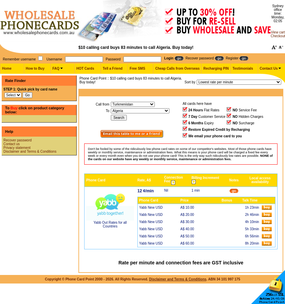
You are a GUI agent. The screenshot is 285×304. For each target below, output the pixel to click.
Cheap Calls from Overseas (177, 68)
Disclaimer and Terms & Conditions (29, 151)
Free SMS (137, 68)
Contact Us (269, 68)
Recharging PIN (215, 68)
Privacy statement (16, 148)
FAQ (56, 68)
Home (7, 68)
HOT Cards (85, 68)
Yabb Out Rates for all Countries (110, 224)
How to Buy (35, 68)
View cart (278, 32)
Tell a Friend (112, 68)
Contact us (11, 144)
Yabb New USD (151, 207)
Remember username (19, 59)
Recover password (17, 140)
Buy (14, 108)
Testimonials (242, 68)
